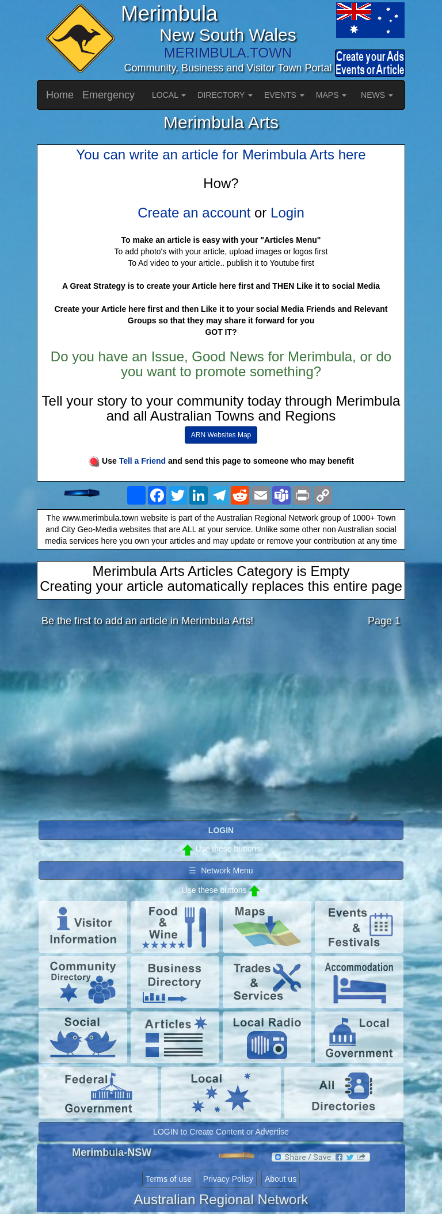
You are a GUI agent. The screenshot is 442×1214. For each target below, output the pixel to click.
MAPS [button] (331, 95)
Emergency (108, 95)
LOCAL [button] (169, 95)
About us (280, 1179)
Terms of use (169, 1179)
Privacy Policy (228, 1179)
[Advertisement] (221, 726)
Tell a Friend (142, 460)
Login (287, 212)
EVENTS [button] (284, 95)
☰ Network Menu (221, 870)
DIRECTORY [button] (225, 95)
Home (60, 95)
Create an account (194, 212)
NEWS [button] (377, 95)
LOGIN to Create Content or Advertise (221, 1131)
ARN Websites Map (221, 435)
